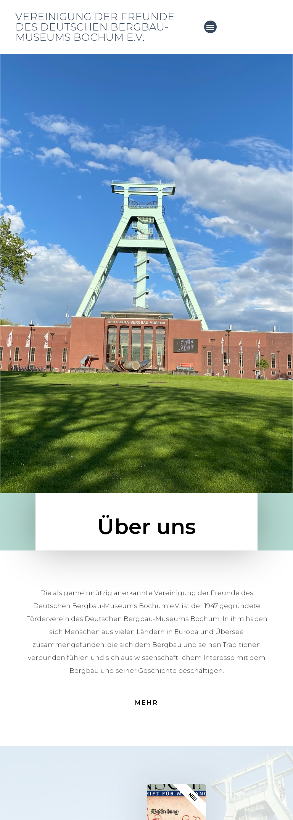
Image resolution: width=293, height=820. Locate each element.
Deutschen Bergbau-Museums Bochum (152, 619)
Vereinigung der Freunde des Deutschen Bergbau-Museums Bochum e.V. (95, 26)
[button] (210, 27)
